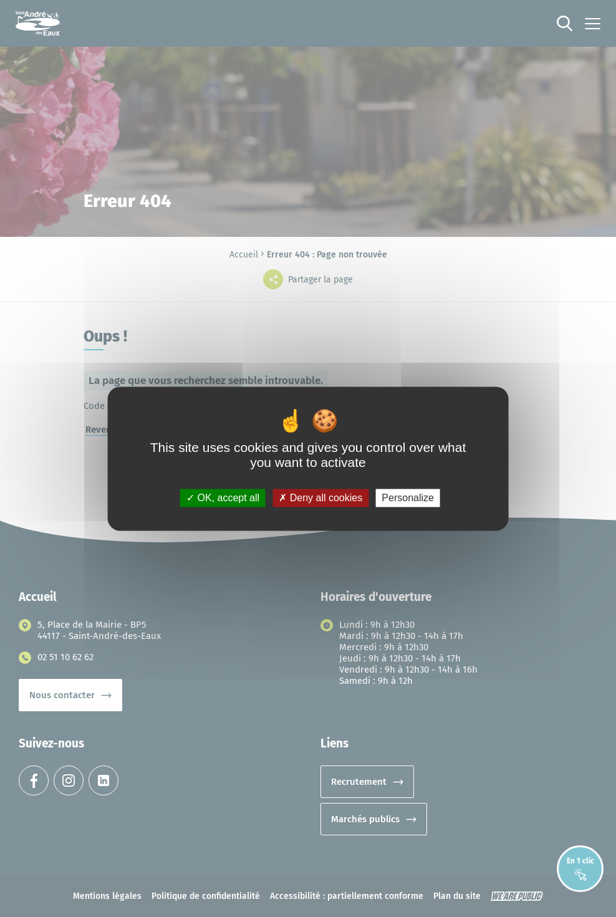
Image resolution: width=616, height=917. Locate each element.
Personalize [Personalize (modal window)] (408, 497)
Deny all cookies (320, 497)
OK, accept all (222, 497)
